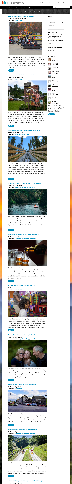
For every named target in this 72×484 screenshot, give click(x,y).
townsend (32, 187)
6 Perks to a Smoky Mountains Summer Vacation (22, 429)
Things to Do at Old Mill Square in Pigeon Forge (22, 384)
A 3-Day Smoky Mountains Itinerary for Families (22, 335)
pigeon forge (18, 20)
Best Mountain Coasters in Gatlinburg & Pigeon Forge (24, 130)
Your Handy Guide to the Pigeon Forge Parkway (22, 75)
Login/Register (66, 2)
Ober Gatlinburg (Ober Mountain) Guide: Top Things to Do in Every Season (55, 47)
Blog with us (51, 114)
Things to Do (22, 7)
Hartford (17, 187)
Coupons (29, 7)
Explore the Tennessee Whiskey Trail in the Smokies (23, 234)
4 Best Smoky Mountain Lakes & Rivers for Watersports (24, 183)
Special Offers (59, 2)
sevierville (33, 238)
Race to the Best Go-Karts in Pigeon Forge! (21, 16)
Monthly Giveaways (50, 2)
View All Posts (55, 60)
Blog (16, 7)
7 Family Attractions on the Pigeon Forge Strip (22, 285)
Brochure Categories (7, 7)
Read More (11, 70)
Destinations (42, 2)
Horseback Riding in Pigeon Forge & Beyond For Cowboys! (25, 481)
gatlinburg (18, 134)
